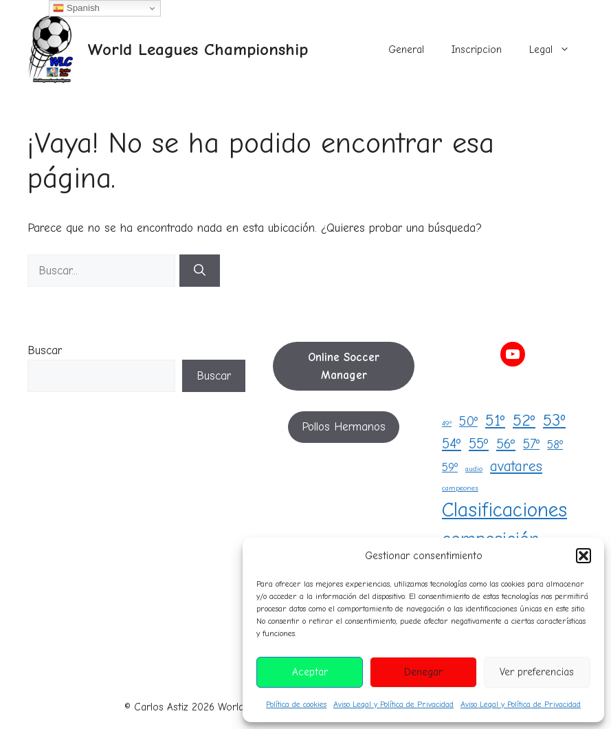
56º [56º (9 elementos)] (505, 444)
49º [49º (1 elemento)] (447, 423)
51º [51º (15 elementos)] (495, 420)
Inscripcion (477, 49)
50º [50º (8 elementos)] (468, 421)
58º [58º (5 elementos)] (555, 444)
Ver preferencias (537, 672)
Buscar (44, 350)
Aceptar (310, 672)
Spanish (76, 8)
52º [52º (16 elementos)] (524, 420)
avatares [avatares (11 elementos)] (516, 466)
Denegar (423, 672)
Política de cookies (296, 704)
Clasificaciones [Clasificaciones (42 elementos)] (504, 510)
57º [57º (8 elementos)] (531, 444)
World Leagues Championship (197, 49)
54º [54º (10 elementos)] (451, 443)
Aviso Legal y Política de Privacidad (393, 704)
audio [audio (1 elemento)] (473, 468)
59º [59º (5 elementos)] (450, 467)
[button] (583, 556)
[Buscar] (199, 270)
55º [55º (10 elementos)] (479, 443)
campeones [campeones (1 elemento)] (460, 487)
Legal (556, 49)
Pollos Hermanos (344, 426)
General (406, 49)
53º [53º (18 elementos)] (554, 420)
